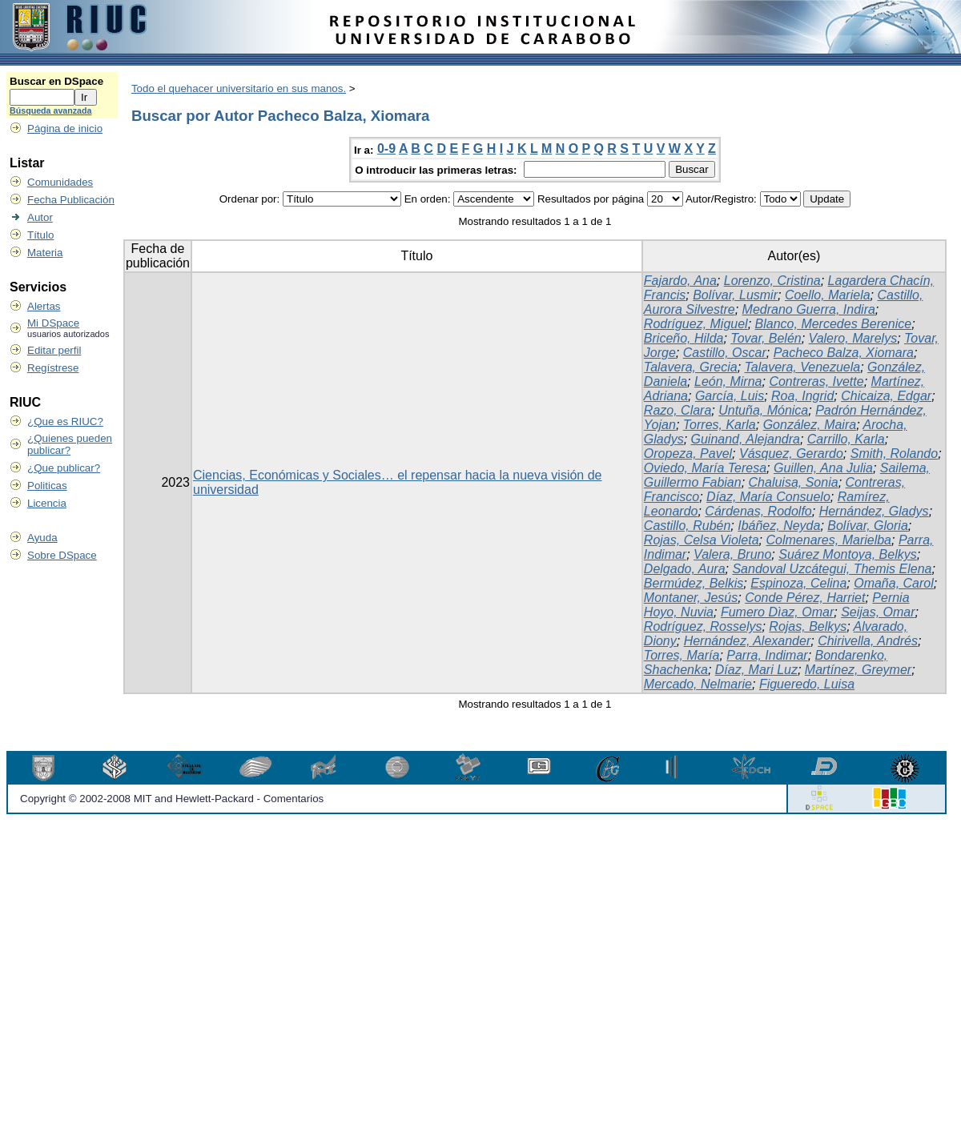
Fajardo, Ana (680, 280)
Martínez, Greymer (858, 669)
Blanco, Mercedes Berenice (833, 324)
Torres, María (682, 655)
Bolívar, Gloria (867, 525)
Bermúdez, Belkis (694, 583)
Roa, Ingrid (802, 396)
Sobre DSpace (62, 555)
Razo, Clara (677, 410)
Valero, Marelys (853, 338)
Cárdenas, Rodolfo (758, 511)
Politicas (47, 486)
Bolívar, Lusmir (735, 295)
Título (40, 235)
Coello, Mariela (828, 295)
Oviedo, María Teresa (705, 468)
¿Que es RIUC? (65, 421)
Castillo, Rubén (687, 525)
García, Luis (729, 396)
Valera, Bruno (732, 554)
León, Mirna (728, 381)
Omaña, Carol (894, 583)
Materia (44, 253)
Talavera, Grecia (691, 367)
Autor (40, 217)
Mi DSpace (53, 323)
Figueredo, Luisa (806, 684)
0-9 (386, 148)
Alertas (43, 306)
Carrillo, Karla (846, 439)
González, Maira (810, 425)
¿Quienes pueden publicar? (69, 444)
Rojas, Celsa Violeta (701, 540)
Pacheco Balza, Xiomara (844, 352)
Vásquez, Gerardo (791, 453)
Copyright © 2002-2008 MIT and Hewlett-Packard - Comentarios (172, 799)
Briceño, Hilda (684, 338)
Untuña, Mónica (763, 410)
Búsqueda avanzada (50, 110)
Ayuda (42, 538)
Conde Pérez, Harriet (805, 597)
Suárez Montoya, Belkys (847, 554)
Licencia (46, 503)
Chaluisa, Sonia (793, 482)
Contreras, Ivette (816, 381)
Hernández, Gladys (874, 511)
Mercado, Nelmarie (698, 684)
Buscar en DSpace (56, 81)
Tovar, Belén (765, 338)
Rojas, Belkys (807, 626)
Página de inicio (65, 128)
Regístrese (52, 368)
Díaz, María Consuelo (768, 497)
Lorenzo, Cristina (772, 280)
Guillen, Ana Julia (823, 468)
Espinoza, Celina (798, 583)
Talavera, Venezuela (803, 367)
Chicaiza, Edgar (886, 396)
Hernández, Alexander (747, 641)
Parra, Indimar (766, 655)
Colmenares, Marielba (829, 540)
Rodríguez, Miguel (696, 324)
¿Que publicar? (63, 468)
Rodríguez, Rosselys (703, 626)
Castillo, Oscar (724, 352)
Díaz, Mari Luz (756, 669)
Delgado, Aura (685, 569)
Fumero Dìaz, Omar (777, 612)
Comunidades (60, 182)
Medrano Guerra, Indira (808, 309)
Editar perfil (54, 350)
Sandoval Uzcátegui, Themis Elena (831, 569)
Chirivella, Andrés (868, 641)
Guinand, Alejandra (745, 439)
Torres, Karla (719, 425)
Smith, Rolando (894, 453)
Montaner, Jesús (691, 597)
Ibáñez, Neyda (779, 525)
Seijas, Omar (878, 612)
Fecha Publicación (71, 200)
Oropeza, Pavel (688, 453)
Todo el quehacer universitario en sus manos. (238, 88)
